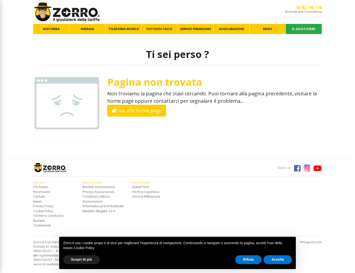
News (37, 201)
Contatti (39, 196)
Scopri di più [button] (81, 259)
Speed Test (140, 187)
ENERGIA (87, 29)
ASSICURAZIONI (231, 29)
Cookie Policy (43, 211)
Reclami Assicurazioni (99, 187)
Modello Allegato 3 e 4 (99, 211)
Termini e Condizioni (48, 215)
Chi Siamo (40, 187)
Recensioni (41, 191)
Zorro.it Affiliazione (146, 196)
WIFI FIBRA (51, 29)
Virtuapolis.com (311, 242)
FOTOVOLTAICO (159, 29)
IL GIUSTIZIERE (303, 29)
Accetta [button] (277, 259)
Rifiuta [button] (248, 259)
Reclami (39, 220)
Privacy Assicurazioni (98, 191)
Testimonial (42, 225)
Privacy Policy (43, 206)
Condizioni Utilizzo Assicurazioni (96, 199)
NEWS (267, 29)
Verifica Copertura (145, 191)
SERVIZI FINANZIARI (195, 29)
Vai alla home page (136, 110)
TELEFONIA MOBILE (123, 29)
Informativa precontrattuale (103, 206)
